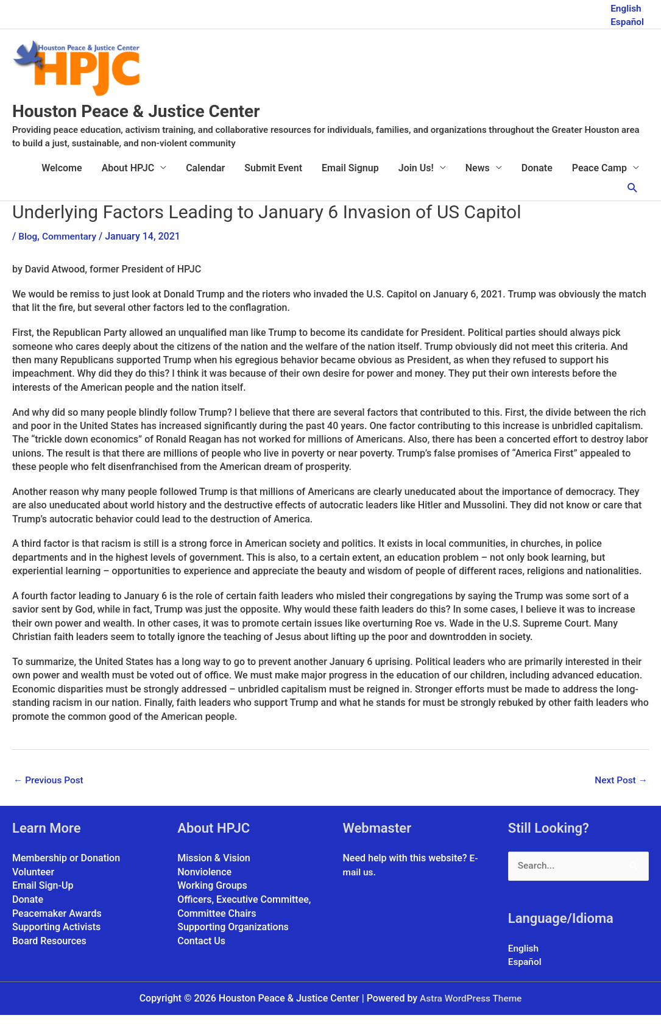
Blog (28, 252)
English (625, 6)
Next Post (620, 797)
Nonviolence (204, 888)
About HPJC (128, 184)
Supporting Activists (56, 943)
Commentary (71, 252)
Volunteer (33, 888)
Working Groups (212, 902)
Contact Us (201, 957)
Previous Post (49, 797)
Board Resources (49, 957)
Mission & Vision (213, 875)
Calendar (205, 184)
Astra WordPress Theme (471, 1015)
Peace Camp (599, 184)
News (477, 184)
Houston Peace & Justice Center (167, 125)
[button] (632, 204)
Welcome (61, 184)
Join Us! (416, 184)
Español (626, 20)
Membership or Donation (66, 875)
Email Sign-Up (42, 902)
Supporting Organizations (233, 943)
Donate (537, 184)
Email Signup (350, 184)
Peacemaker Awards (57, 930)
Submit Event (273, 184)
